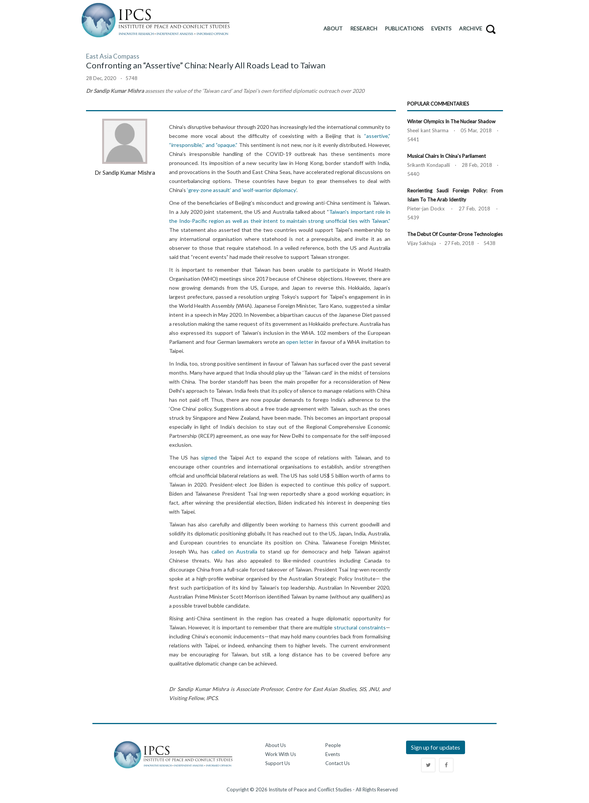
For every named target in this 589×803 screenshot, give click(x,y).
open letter (299, 342)
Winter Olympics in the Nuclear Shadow (451, 121)
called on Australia (234, 551)
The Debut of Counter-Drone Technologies (455, 234)
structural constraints (360, 627)
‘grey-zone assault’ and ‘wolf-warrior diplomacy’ (241, 190)
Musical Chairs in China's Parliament (446, 156)
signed (209, 457)
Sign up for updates (435, 747)
